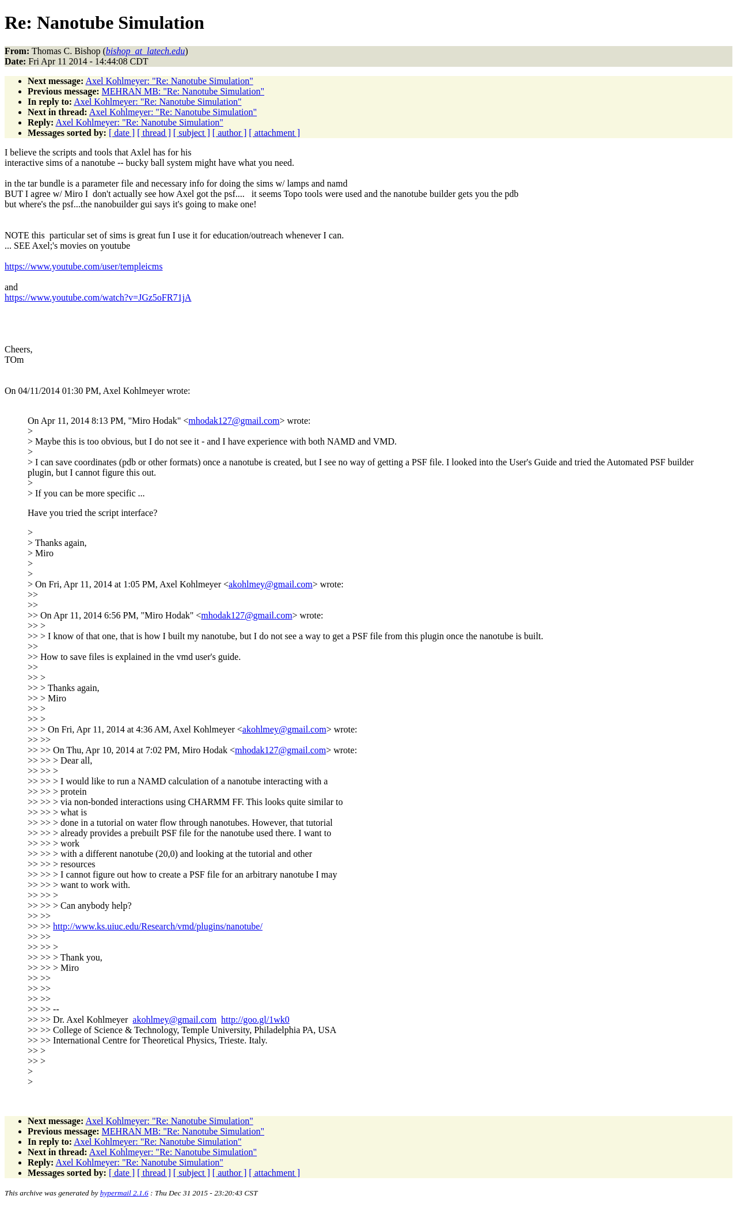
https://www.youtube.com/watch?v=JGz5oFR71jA (98, 297)
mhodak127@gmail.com (233, 421)
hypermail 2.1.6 (124, 1193)
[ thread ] (154, 133)
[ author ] (229, 133)
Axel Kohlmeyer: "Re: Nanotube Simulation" (169, 81)
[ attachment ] (274, 133)
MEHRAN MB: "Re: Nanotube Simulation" (183, 91)
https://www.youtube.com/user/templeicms (83, 266)
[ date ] (122, 133)
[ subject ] (191, 133)
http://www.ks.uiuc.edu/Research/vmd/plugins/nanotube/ (158, 926)
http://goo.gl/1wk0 (255, 1019)
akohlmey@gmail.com (271, 584)
